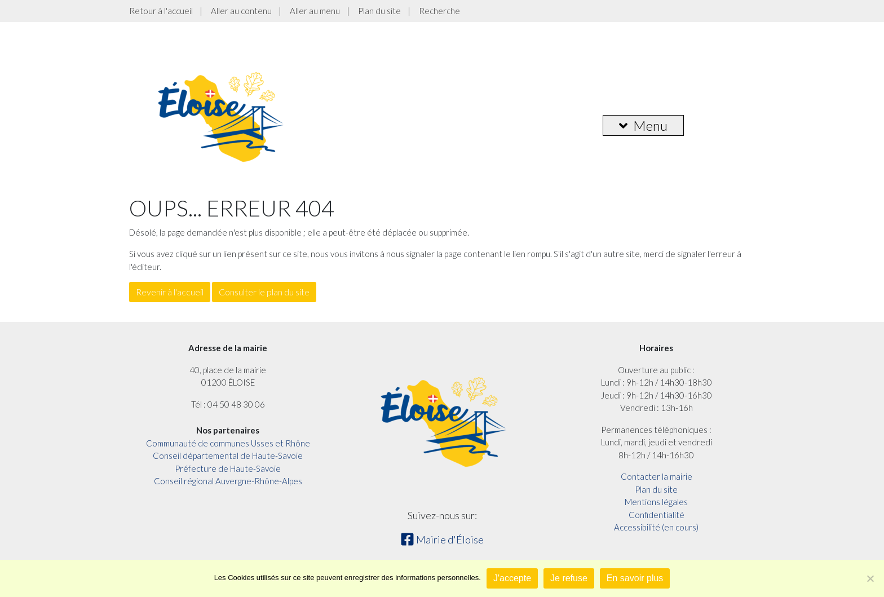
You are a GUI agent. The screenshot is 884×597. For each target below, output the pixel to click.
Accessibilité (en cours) (656, 527)
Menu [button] (643, 125)
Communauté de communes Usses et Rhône (228, 443)
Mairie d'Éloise (442, 539)
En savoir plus (635, 578)
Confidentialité (656, 515)
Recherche (439, 11)
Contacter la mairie (656, 476)
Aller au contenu (241, 11)
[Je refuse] (870, 578)
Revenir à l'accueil (170, 291)
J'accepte (512, 578)
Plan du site (379, 11)
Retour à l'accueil (161, 11)
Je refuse (568, 578)
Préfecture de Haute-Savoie (228, 468)
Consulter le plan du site (264, 291)
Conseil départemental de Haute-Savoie (228, 455)
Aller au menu (315, 11)
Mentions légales (656, 502)
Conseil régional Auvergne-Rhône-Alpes (228, 481)
